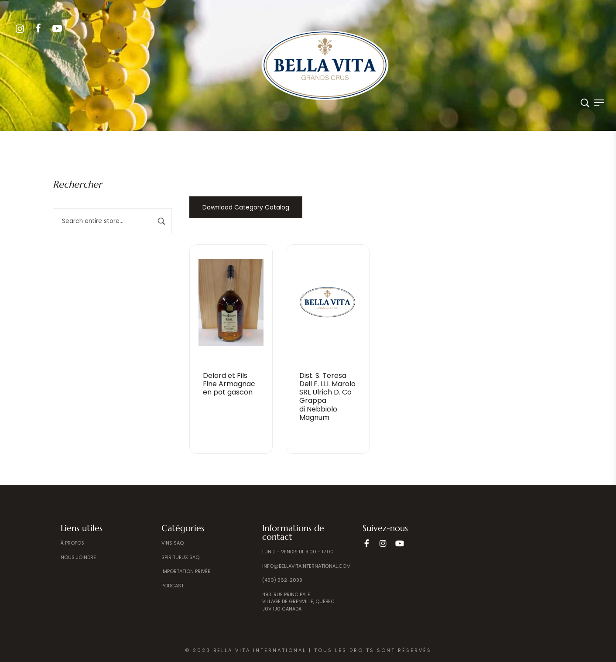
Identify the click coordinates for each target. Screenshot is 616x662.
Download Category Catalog (245, 207)
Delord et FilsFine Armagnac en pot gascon (229, 383)
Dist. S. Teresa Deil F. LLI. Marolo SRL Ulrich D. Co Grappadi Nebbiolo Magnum (327, 396)
